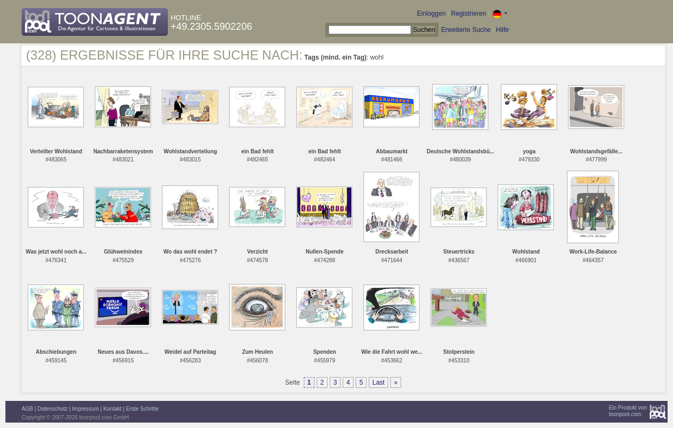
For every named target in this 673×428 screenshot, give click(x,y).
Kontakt (112, 409)
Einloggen (431, 13)
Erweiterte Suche (466, 30)
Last (379, 382)
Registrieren (468, 13)
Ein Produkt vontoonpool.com (628, 411)
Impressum (85, 409)
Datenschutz (52, 409)
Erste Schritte (142, 409)
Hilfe (502, 30)
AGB (27, 409)
